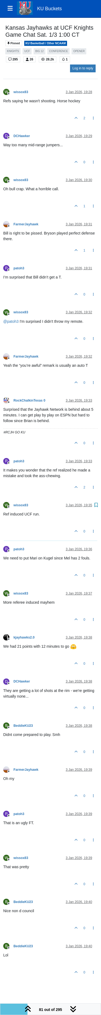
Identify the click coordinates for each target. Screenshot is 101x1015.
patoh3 (18, 268)
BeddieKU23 (23, 726)
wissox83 (20, 92)
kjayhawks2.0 (23, 637)
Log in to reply (82, 68)
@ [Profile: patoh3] (11, 321)
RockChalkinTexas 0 (29, 400)
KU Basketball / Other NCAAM (46, 43)
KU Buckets (49, 8)
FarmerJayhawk (26, 224)
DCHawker (21, 136)
